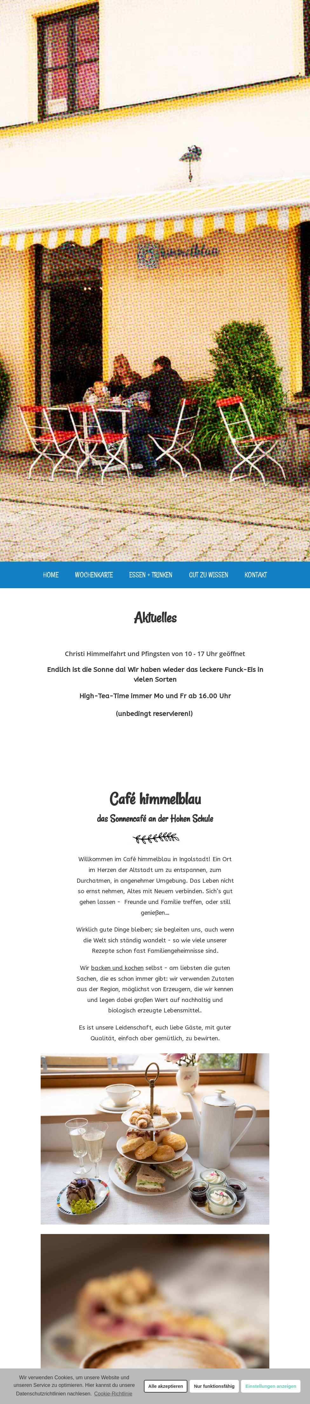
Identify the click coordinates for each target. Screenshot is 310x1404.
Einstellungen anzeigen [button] (271, 1386)
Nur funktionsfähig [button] (214, 1386)
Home (50, 574)
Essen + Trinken (150, 574)
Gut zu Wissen (208, 574)
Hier (89, 1385)
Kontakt (256, 574)
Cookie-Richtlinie (113, 1393)
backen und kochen (117, 968)
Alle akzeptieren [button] (165, 1386)
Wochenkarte (94, 574)
